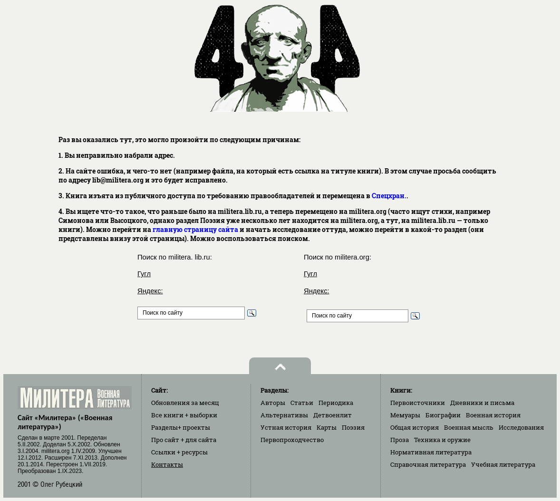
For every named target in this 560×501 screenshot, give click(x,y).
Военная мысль (468, 427)
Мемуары (405, 415)
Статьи (301, 402)
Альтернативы (284, 415)
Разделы (180, 427)
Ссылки (179, 452)
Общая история (414, 427)
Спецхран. (389, 195)
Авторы (273, 402)
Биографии (443, 415)
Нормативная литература (431, 452)
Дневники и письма (482, 402)
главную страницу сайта (195, 229)
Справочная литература (428, 464)
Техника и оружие (442, 439)
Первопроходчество (292, 439)
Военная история (493, 415)
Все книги (184, 415)
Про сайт (183, 439)
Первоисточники (417, 402)
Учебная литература (503, 464)
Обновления (185, 402)
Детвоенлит (332, 415)
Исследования (521, 427)
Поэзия (353, 427)
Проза (399, 439)
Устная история (286, 427)
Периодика (336, 402)
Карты (327, 427)
